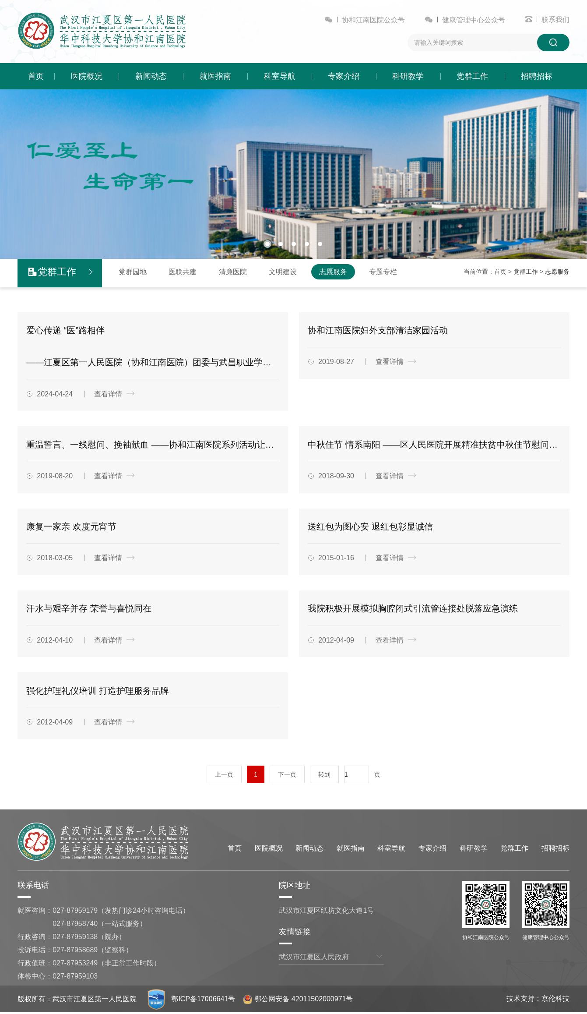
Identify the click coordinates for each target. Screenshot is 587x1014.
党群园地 (133, 272)
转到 (324, 775)
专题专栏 (383, 272)
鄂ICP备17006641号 (204, 1000)
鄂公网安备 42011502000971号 (298, 1000)
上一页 (224, 775)
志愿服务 (333, 272)
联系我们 (555, 19)
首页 (36, 76)
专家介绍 (343, 76)
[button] (267, 243)
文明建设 (283, 272)
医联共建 (183, 272)
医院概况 (86, 76)
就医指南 (215, 76)
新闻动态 (151, 76)
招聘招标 (536, 76)
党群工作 (472, 76)
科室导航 (279, 76)
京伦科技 (555, 999)
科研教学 (408, 76)
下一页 (287, 775)
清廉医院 (233, 272)
